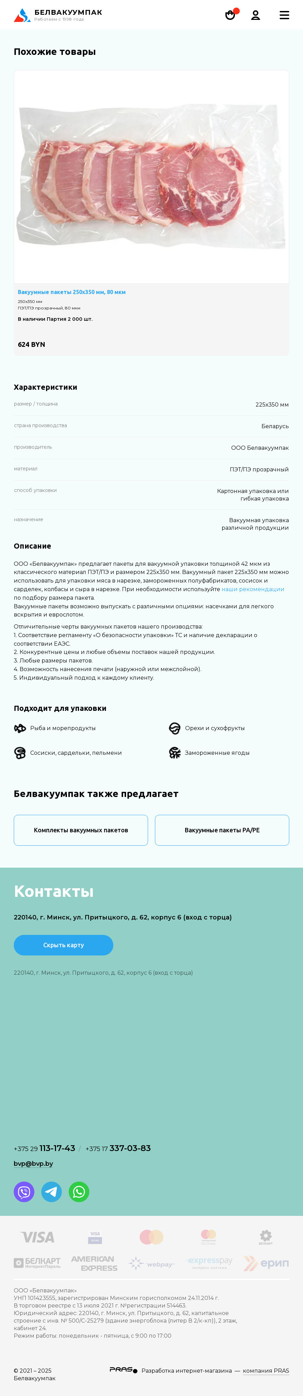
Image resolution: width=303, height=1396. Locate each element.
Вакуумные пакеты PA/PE (222, 829)
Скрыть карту (63, 944)
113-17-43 (44, 1148)
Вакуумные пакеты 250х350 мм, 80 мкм (72, 292)
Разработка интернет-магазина (187, 1371)
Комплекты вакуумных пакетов (81, 829)
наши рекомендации (253, 589)
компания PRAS (266, 1371)
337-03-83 (118, 1148)
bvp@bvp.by (33, 1164)
